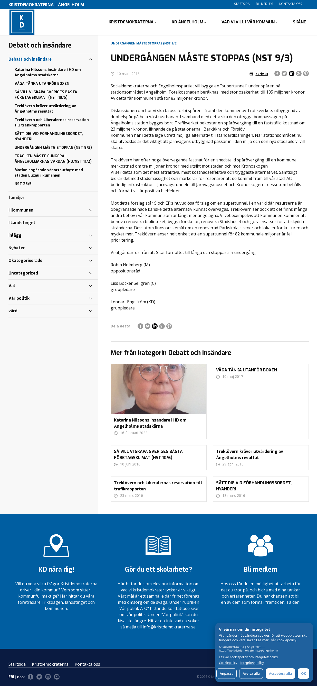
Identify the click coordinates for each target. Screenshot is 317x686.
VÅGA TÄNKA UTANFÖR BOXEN (42, 83)
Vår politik (19, 298)
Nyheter (16, 248)
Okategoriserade (25, 260)
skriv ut (258, 74)
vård (12, 311)
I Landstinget (21, 222)
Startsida (242, 4)
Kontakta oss (87, 664)
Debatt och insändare (30, 59)
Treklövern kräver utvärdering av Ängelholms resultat (45, 109)
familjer (16, 197)
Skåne (299, 22)
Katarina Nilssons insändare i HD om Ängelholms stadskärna (48, 72)
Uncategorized (23, 273)
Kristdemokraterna (50, 664)
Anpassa (226, 673)
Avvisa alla (251, 673)
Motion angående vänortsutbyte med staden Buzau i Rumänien (49, 173)
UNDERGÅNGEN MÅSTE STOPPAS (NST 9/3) (53, 147)
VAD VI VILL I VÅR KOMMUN (248, 22)
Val (11, 285)
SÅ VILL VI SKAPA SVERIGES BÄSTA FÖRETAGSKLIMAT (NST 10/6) (46, 95)
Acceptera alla (280, 673)
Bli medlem (264, 4)
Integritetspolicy (252, 663)
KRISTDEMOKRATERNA (131, 22)
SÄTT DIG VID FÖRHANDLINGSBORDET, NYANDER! (49, 136)
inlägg (15, 235)
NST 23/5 (23, 183)
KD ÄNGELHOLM (187, 22)
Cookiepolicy (228, 663)
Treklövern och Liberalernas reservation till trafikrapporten (52, 122)
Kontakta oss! (291, 4)
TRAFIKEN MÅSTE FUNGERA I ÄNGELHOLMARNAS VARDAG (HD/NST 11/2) (53, 159)
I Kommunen (20, 210)
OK (303, 673)
